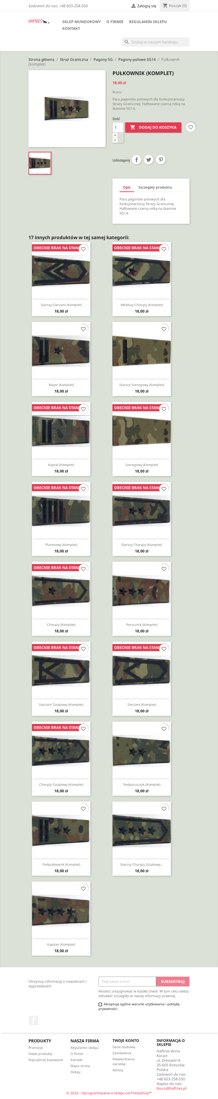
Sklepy (75, 1072)
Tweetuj (148, 159)
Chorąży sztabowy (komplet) (61, 784)
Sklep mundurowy (81, 21)
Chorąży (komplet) (61, 624)
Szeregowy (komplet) (141, 464)
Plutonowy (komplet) (61, 544)
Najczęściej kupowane (45, 1060)
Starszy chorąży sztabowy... (141, 864)
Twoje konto (126, 1040)
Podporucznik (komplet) (141, 784)
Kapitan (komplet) (61, 944)
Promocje (35, 1047)
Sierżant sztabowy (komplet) (61, 704)
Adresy (118, 1070)
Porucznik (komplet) (141, 624)
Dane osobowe (124, 1047)
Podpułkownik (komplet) (61, 864)
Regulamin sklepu (148, 21)
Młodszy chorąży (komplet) (142, 305)
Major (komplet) (61, 384)
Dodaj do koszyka (153, 127)
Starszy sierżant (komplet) (61, 305)
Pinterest (160, 159)
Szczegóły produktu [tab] (155, 187)
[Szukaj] (156, 42)
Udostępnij (136, 159)
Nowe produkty (40, 1053)
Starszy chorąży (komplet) (141, 544)
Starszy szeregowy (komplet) (141, 384)
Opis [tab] (127, 187)
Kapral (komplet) (61, 464)
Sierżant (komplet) (141, 704)
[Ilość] (118, 127)
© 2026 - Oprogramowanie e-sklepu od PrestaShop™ (109, 1093)
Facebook (33, 1020)
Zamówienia (122, 1053)
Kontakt (71, 28)
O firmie (114, 21)
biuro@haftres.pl (171, 1088)
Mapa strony (80, 1066)
